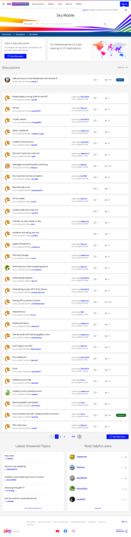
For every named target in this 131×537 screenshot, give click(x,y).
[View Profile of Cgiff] (33, 156)
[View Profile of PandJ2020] (85, 97)
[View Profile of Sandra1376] (36, 111)
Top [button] (125, 522)
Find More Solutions (33, 508)
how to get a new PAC (22, 346)
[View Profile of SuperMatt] (85, 142)
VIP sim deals (18, 198)
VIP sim (15, 108)
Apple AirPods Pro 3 (21, 244)
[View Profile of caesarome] (85, 131)
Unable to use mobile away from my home (24, 477)
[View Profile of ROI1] (33, 224)
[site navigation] (3, 4)
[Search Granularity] (31, 24)
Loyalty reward (19, 119)
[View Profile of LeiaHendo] (36, 247)
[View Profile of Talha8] (10, 459)
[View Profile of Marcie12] (34, 360)
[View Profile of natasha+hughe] (38, 134)
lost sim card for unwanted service (21, 498)
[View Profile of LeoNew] (10, 501)
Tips (60, 4)
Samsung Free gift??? (14, 487)
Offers (79, 4)
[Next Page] (79, 436)
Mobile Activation (20, 323)
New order (9, 455)
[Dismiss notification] (126, 10)
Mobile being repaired (22, 278)
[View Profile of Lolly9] (33, 202)
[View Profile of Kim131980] (11, 480)
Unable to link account (22, 142)
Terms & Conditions (44, 522)
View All (98, 508)
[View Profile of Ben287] (34, 145)
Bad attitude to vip (21, 187)
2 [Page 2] (60, 436)
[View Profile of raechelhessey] (36, 338)
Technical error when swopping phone (30, 266)
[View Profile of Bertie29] (35, 383)
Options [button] (121, 67)
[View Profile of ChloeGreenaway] (38, 304)
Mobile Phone (18, 311)
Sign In (124, 4)
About (69, 4)
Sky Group (30, 524)
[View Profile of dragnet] (35, 394)
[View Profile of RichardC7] (35, 326)
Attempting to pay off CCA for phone (29, 289)
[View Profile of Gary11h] (34, 281)
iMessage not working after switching (30, 164)
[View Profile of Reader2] (84, 165)
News (51, 4)
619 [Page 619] (73, 436)
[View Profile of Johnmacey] (35, 406)
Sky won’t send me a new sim (26, 153)
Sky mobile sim (19, 357)
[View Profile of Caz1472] (35, 213)
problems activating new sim (25, 232)
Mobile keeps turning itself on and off (29, 96)
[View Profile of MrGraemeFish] (37, 190)
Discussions (38, 4)
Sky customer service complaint (27, 176)
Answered (121, 415)
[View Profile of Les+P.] (33, 258)
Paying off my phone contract (26, 300)
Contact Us (101, 522)
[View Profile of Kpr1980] (35, 179)
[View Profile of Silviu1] (33, 315)
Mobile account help (21, 380)
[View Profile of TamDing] (34, 417)
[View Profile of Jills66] (34, 428)
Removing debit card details (25, 402)
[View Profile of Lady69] (34, 100)
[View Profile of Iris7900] (34, 236)
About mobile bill (20, 130)
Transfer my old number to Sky (26, 221)
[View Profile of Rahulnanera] (36, 349)
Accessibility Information (78, 522)
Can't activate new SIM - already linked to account (35, 414)
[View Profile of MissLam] (34, 168)
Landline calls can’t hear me (25, 210)
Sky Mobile (65, 15)
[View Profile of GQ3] (82, 312)
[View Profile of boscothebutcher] (38, 292)
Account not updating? (15, 466)
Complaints (92, 522)
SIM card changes (20, 255)
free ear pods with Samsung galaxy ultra (31, 334)
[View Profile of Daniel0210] (85, 120)
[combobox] (70, 24)
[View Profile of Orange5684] (36, 122)
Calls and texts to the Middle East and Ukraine (34, 78)
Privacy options (31, 522)
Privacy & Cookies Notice (60, 522)
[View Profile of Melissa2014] (12, 469)
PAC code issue (19, 425)
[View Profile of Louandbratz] (36, 270)
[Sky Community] (18, 4)
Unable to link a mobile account (27, 391)
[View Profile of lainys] (83, 380)
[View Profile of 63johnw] (84, 108)
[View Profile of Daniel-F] (34, 82)
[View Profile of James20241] (36, 372)
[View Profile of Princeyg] (10, 491)
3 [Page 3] (64, 436)
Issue (14, 368)
